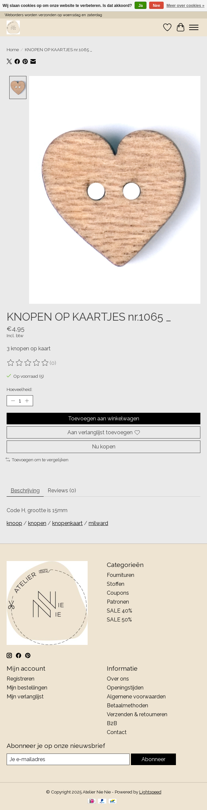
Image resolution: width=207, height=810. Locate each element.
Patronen (118, 602)
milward (98, 523)
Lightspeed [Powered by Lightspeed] (150, 792)
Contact (117, 732)
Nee (156, 5)
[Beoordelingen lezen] (28, 363)
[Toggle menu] (193, 27)
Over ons (118, 679)
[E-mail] (68, 759)
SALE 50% (119, 619)
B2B (112, 723)
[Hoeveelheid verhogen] (26, 401)
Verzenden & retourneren (137, 714)
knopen (37, 523)
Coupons (118, 593)
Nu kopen (103, 447)
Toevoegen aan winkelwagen (103, 419)
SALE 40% (119, 611)
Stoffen (115, 584)
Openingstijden (125, 688)
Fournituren (120, 575)
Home (13, 49)
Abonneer (153, 759)
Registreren (20, 679)
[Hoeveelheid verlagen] (13, 401)
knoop (14, 523)
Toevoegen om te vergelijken (37, 459)
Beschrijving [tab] (25, 491)
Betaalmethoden (127, 705)
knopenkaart (67, 523)
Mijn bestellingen (27, 688)
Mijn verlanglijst (25, 696)
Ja (140, 5)
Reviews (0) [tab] (62, 491)
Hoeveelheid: (19, 389)
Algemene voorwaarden (136, 696)
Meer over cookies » (186, 5)
